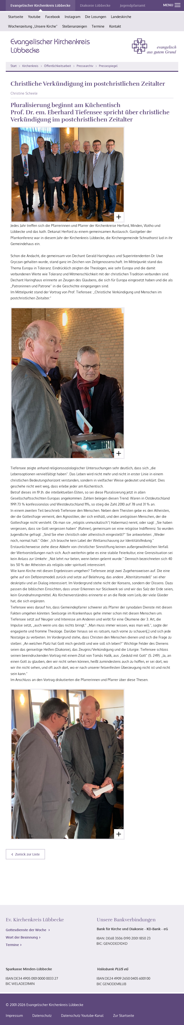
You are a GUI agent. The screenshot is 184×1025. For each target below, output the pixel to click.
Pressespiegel (108, 66)
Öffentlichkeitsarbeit (57, 66)
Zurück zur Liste (27, 854)
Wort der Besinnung (22, 937)
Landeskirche (121, 17)
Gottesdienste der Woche (26, 930)
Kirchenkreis (30, 66)
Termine (98, 26)
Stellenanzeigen (74, 26)
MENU (171, 5)
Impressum (14, 1015)
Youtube (34, 17)
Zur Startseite (123, 1015)
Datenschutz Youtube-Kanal (82, 1015)
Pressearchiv (85, 66)
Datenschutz (42, 1015)
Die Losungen (95, 17)
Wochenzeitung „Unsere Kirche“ (33, 26)
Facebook (52, 17)
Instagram (72, 17)
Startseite (15, 17)
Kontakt (115, 26)
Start (14, 66)
